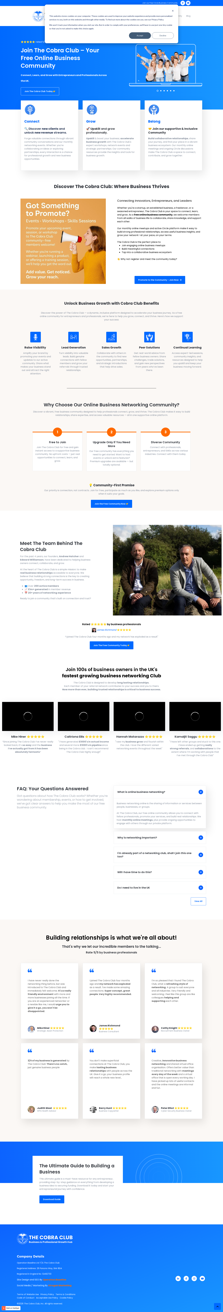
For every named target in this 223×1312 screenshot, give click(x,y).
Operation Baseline (54, 1279)
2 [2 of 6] (160, 90)
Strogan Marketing (60, 1285)
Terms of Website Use (28, 1294)
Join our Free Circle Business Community (160, 3)
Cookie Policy (66, 1297)
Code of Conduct (25, 1297)
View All (198, 901)
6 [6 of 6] (174, 90)
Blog (188, 16)
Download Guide (52, 1199)
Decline (163, 35)
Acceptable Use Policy (47, 1297)
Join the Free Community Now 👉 (111, 503)
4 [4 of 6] (167, 90)
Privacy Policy (47, 1294)
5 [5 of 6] (170, 90)
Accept (140, 35)
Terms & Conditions (65, 1294)
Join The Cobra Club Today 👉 (39, 91)
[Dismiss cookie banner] (173, 11)
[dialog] (111, 24)
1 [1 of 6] (157, 90)
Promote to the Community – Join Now (159, 280)
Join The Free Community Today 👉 (111, 645)
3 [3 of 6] (164, 90)
